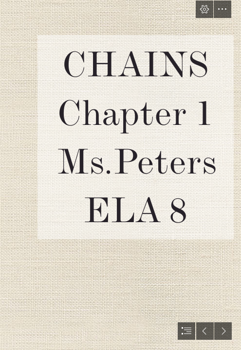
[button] (204, 9)
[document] (120, 175)
